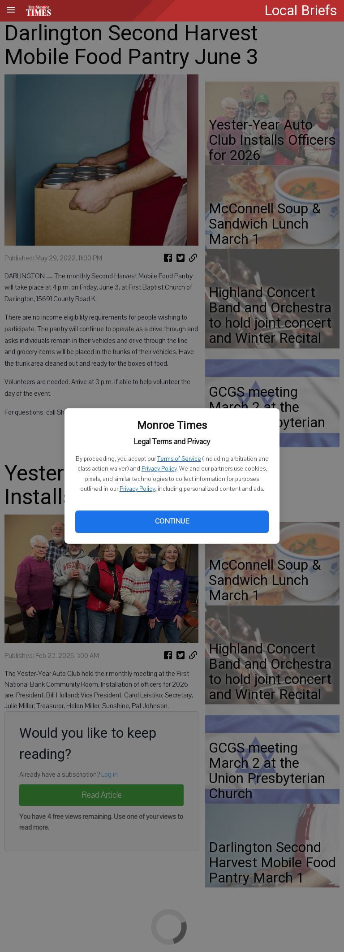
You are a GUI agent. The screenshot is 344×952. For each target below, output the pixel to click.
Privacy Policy (159, 469)
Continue (172, 521)
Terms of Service (179, 459)
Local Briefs (300, 10)
